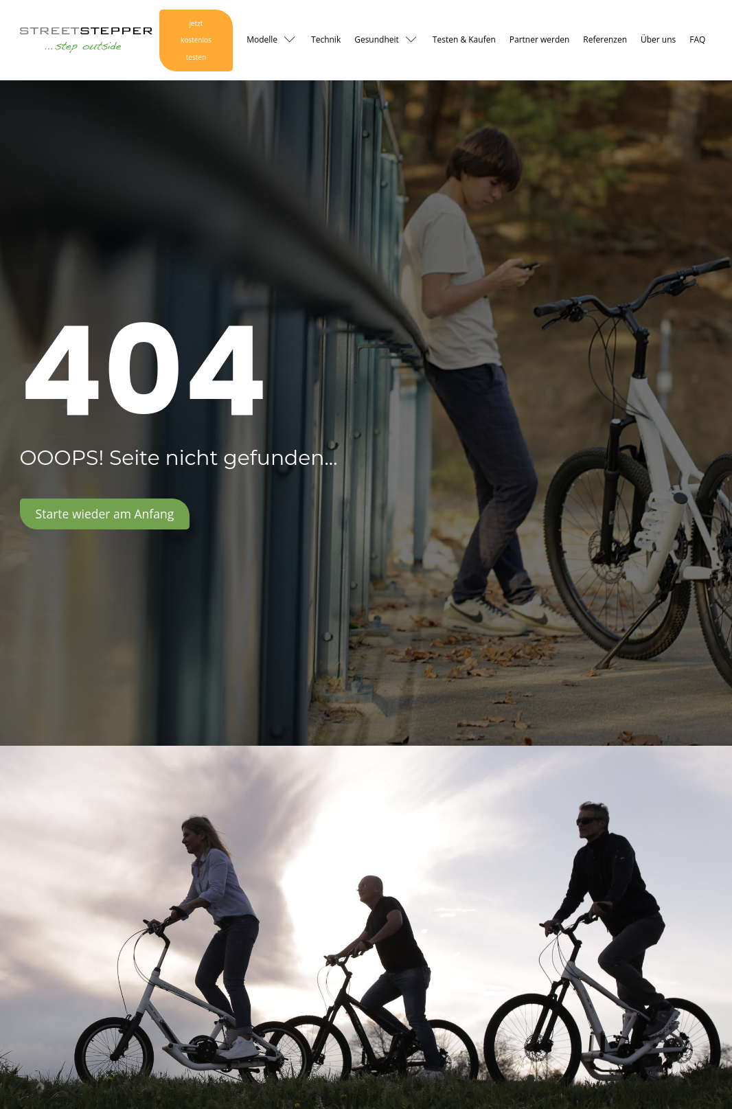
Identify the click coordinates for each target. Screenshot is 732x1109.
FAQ (697, 39)
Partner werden (540, 39)
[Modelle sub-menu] (292, 40)
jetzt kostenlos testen (196, 40)
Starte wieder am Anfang (105, 513)
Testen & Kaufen (464, 39)
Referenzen (605, 39)
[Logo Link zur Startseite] (86, 40)
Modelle (262, 39)
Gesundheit (376, 39)
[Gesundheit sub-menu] (414, 40)
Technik (326, 39)
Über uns (658, 39)
